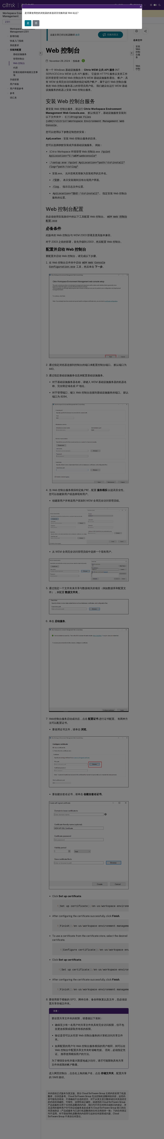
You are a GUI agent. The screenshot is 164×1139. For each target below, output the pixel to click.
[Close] (140, 6)
